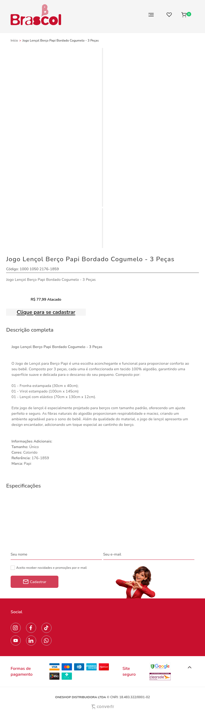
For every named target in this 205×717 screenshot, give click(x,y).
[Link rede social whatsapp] (46, 640)
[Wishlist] (169, 14)
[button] (189, 667)
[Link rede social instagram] (16, 628)
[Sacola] (186, 14)
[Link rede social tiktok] (46, 628)
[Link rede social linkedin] (31, 640)
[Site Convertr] (102, 707)
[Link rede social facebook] (31, 628)
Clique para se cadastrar (46, 312)
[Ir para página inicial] (14, 40)
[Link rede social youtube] (16, 640)
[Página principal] (36, 14)
